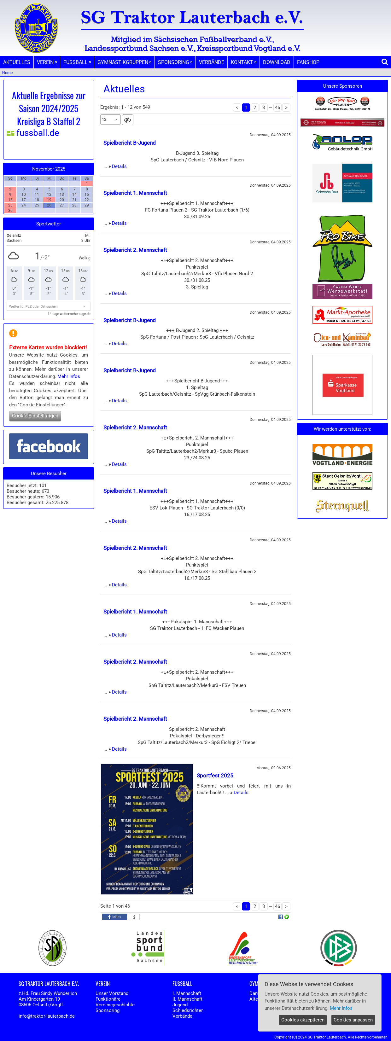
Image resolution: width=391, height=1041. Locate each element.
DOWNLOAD (276, 62)
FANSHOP (308, 62)
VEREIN (47, 62)
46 (277, 107)
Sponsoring (108, 1010)
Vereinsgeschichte (115, 1005)
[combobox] (110, 119)
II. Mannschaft (187, 999)
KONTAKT (243, 62)
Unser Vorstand (112, 993)
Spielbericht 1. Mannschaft (135, 193)
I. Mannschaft (186, 993)
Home (7, 73)
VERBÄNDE (211, 62)
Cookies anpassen (353, 1020)
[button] (114, 917)
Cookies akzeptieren (302, 1020)
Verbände (182, 1016)
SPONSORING (175, 62)
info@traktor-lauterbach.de (47, 1016)
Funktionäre (108, 999)
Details (119, 166)
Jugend (180, 1005)
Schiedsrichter (187, 1010)
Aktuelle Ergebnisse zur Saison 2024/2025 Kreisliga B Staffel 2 (48, 108)
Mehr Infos (68, 376)
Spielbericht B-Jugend (129, 143)
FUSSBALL (77, 62)
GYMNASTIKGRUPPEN (124, 62)
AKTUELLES (16, 62)
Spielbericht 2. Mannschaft (135, 250)
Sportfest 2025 (215, 775)
